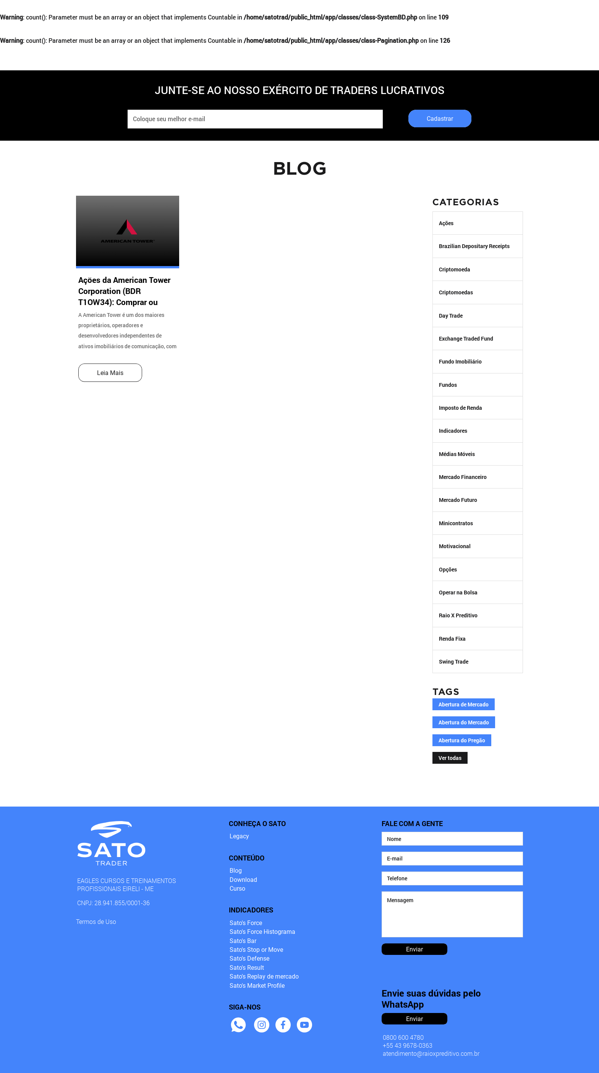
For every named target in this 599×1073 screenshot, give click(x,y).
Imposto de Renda (460, 407)
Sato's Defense (249, 958)
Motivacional (455, 546)
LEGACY (174, 12)
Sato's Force (246, 923)
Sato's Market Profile (257, 985)
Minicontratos (456, 523)
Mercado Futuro (458, 499)
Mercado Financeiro (463, 476)
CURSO (300, 12)
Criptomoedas (456, 292)
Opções (448, 569)
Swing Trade (453, 661)
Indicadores (453, 430)
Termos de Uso (96, 921)
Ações (446, 223)
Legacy (239, 836)
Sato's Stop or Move (256, 949)
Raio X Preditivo (458, 615)
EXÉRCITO (355, 12)
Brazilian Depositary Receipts (474, 246)
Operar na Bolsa (458, 592)
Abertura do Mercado (464, 722)
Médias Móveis (457, 454)
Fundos (448, 384)
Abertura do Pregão (462, 740)
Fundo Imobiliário (460, 361)
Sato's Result (247, 967)
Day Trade (451, 315)
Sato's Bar (243, 941)
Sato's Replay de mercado (264, 976)
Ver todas (450, 758)
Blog (236, 870)
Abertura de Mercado (464, 704)
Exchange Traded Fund (466, 338)
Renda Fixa (452, 638)
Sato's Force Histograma (262, 931)
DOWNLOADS (463, 12)
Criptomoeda (454, 269)
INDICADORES (240, 12)
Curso (237, 888)
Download (243, 879)
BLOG (406, 12)
